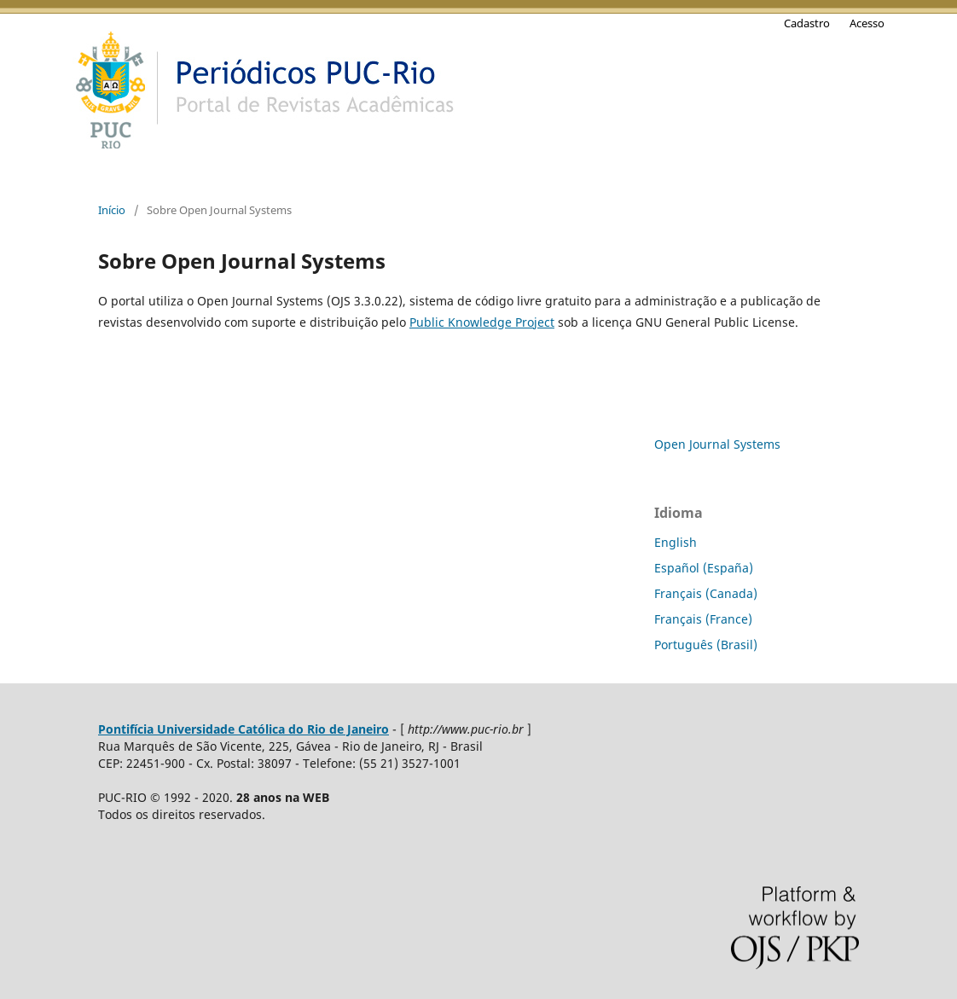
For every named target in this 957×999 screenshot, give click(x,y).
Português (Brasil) (705, 644)
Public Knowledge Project (481, 322)
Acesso (867, 23)
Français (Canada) (705, 593)
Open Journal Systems (717, 444)
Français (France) (703, 619)
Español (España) (703, 568)
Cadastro (807, 23)
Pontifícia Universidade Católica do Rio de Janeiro (243, 729)
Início (111, 210)
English (675, 542)
